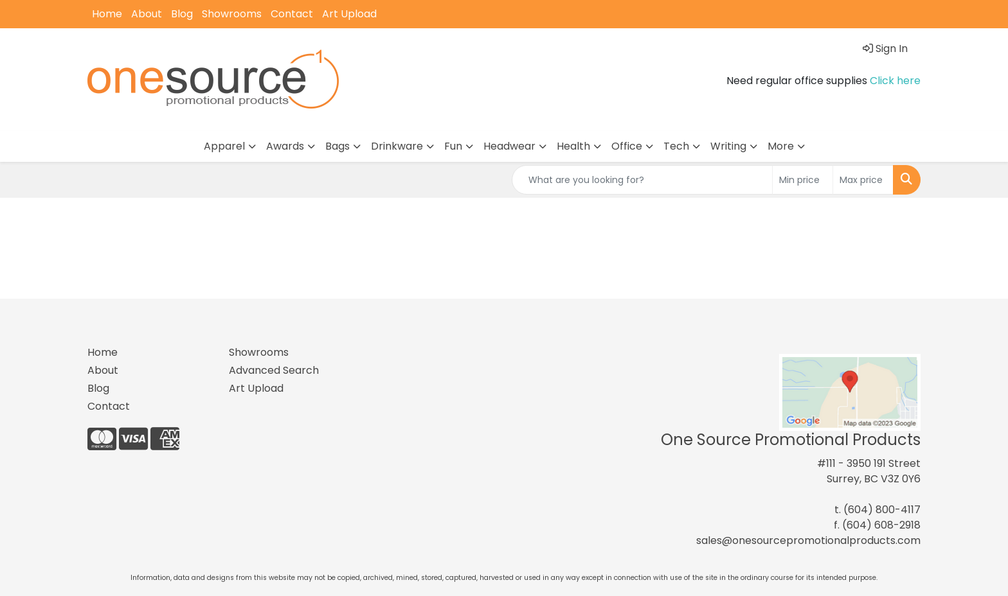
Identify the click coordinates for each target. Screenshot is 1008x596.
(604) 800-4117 (882, 509)
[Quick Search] (642, 180)
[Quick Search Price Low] (802, 180)
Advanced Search (274, 370)
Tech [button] (676, 146)
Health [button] (573, 146)
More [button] (781, 146)
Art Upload (349, 13)
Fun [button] (453, 146)
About (146, 13)
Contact (292, 13)
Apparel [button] (224, 146)
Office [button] (626, 146)
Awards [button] (285, 146)
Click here (895, 80)
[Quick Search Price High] (863, 180)
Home (107, 13)
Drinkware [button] (397, 146)
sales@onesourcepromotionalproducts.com (808, 540)
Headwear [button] (509, 146)
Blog (182, 13)
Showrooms (232, 13)
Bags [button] (337, 146)
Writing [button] (728, 146)
